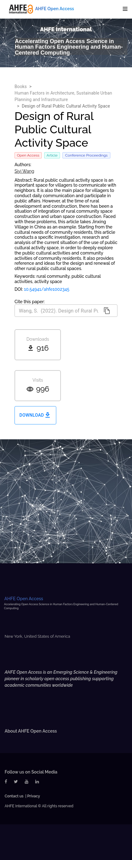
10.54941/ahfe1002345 (47, 289)
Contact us (14, 796)
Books (21, 86)
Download (35, 415)
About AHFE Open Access (31, 731)
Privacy (33, 796)
